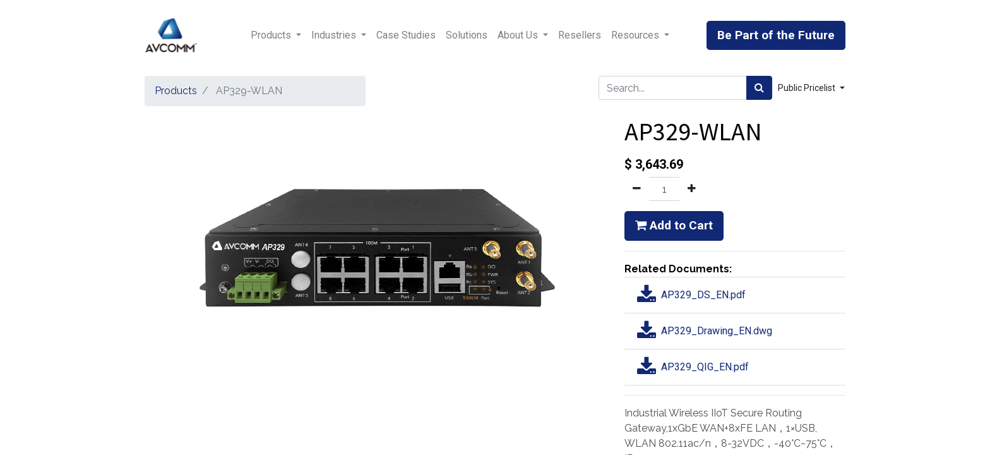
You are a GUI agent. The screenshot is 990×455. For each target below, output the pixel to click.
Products (176, 91)
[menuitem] (406, 35)
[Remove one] (636, 189)
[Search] (759, 88)
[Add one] (691, 189)
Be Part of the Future (776, 35)
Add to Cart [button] (674, 225)
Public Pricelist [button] (807, 88)
